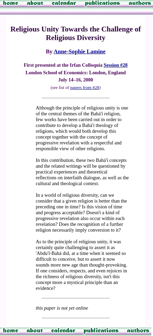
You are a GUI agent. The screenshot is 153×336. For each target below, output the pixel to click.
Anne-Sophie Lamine (80, 51)
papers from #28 (84, 87)
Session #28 (115, 65)
